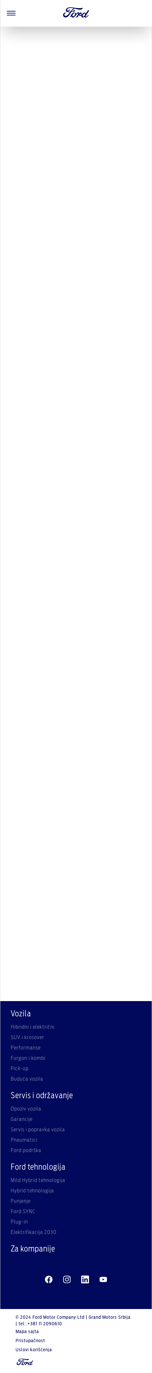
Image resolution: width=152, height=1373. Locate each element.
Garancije (21, 1119)
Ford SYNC (23, 1211)
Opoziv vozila (26, 1109)
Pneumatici (24, 1140)
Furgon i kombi (28, 1058)
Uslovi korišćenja (34, 1350)
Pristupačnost (30, 1341)
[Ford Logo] (76, 13)
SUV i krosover (27, 1037)
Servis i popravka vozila (38, 1129)
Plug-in (19, 1222)
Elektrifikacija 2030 (34, 1232)
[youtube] (103, 1280)
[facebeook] (49, 1280)
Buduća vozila (27, 1079)
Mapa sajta (27, 1331)
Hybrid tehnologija (32, 1190)
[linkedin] (85, 1280)
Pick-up (20, 1068)
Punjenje (21, 1201)
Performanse (26, 1047)
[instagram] (67, 1280)
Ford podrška (26, 1150)
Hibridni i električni (33, 1027)
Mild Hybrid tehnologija (38, 1180)
